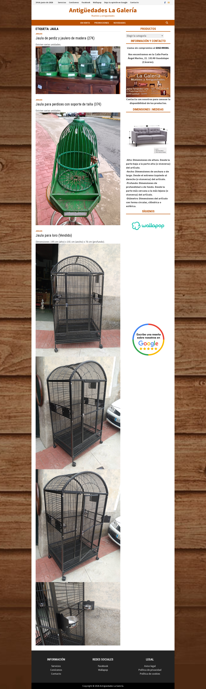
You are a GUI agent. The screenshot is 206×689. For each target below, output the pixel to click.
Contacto (134, 2)
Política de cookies (150, 673)
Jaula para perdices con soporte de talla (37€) (68, 104)
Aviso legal (150, 666)
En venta (85, 22)
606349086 (162, 48)
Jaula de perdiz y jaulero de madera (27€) (65, 38)
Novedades (120, 22)
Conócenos (74, 2)
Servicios (62, 2)
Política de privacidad (149, 669)
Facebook (86, 2)
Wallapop (97, 2)
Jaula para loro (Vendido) (54, 235)
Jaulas (39, 33)
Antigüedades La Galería (103, 10)
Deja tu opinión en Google (115, 2)
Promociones (101, 22)
